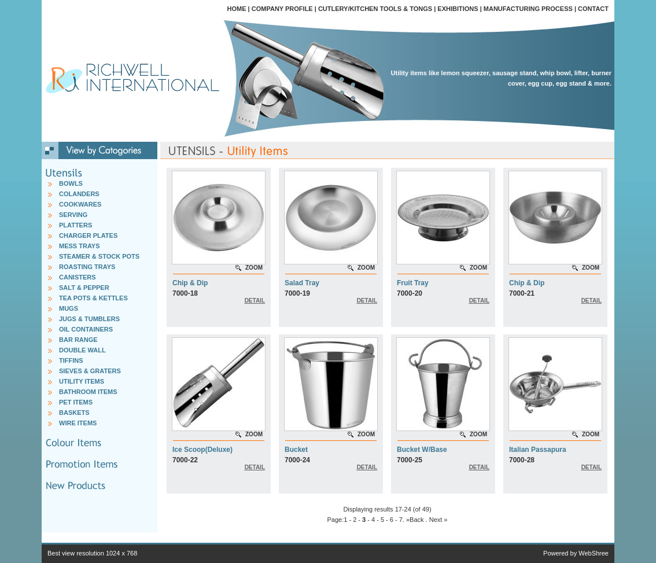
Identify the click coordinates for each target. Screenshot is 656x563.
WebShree (593, 553)
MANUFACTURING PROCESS (528, 8)
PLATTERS (75, 225)
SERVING (73, 214)
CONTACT (593, 8)
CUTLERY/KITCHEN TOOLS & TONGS (375, 8)
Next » (438, 519)
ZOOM (254, 267)
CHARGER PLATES (88, 235)
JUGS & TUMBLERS (89, 318)
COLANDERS (79, 193)
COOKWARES (80, 204)
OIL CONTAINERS (86, 329)
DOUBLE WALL (82, 350)
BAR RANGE (78, 339)
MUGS (68, 308)
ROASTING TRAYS (87, 266)
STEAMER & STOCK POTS (99, 256)
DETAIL (255, 300)
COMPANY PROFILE (282, 8)
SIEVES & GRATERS (90, 370)
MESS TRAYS (79, 245)
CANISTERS (77, 277)
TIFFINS (71, 360)
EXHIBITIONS (457, 8)
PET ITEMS (76, 402)
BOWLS (71, 183)
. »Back (413, 519)
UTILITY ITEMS (81, 381)
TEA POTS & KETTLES (93, 298)
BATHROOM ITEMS (88, 391)
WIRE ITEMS (78, 423)
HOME (236, 8)
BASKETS (74, 412)
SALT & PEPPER (84, 287)
